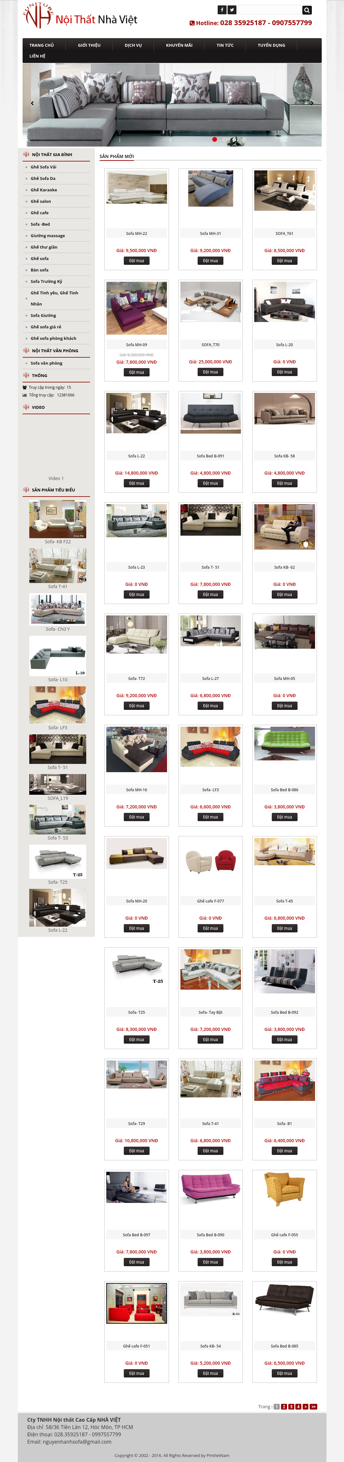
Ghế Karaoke (44, 190)
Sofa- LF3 (210, 790)
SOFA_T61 (284, 233)
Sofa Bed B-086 (284, 790)
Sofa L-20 (284, 344)
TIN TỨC (225, 45)
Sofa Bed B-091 (210, 456)
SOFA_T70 (211, 344)
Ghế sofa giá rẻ (46, 327)
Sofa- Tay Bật (210, 1012)
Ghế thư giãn (44, 247)
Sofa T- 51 (211, 567)
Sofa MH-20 (136, 901)
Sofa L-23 (136, 567)
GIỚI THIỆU (89, 45)
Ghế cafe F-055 (284, 1235)
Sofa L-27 (210, 678)
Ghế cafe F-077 (210, 901)
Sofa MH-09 (136, 344)
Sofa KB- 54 (210, 1346)
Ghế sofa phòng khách (54, 338)
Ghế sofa (40, 258)
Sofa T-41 (210, 1123)
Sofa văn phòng (46, 363)
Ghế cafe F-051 (136, 1346)
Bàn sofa (40, 270)
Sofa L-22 (136, 456)
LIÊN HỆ (38, 56)
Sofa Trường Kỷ (46, 281)
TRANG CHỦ (42, 45)
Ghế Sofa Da (43, 178)
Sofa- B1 (284, 1123)
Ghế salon (41, 201)
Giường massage (48, 235)
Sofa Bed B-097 (136, 1235)
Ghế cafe (40, 213)
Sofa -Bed (40, 224)
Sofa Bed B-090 (210, 1235)
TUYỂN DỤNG (271, 45)
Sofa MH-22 (136, 233)
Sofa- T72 (136, 678)
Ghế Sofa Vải (44, 167)
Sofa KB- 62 (284, 567)
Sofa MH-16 (136, 790)
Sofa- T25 (136, 1012)
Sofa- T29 (136, 1123)
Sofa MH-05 (284, 678)
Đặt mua (136, 260)
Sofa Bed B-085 (284, 1346)
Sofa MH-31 (210, 233)
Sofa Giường (43, 315)
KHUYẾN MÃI (179, 45)
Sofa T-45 (284, 901)
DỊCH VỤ (133, 45)
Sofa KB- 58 (284, 456)
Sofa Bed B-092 (284, 1012)
